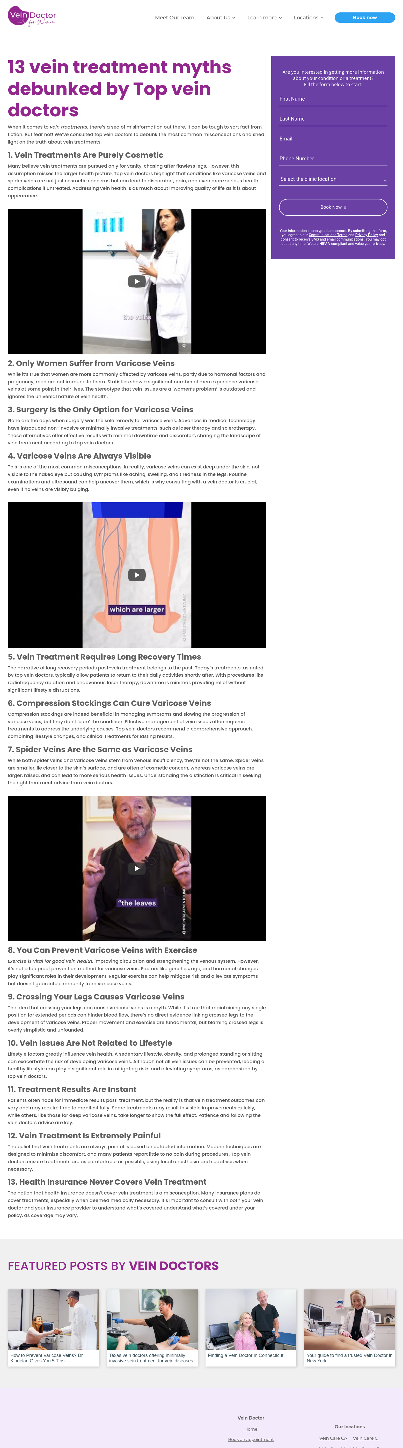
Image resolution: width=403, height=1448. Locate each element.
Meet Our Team (174, 17)
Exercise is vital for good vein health (50, 961)
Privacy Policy (366, 235)
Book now (365, 17)
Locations (306, 17)
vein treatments (68, 127)
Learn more (261, 17)
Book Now (331, 207)
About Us (218, 17)
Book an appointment (251, 1438)
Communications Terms (328, 235)
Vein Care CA (333, 1438)
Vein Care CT (366, 1438)
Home (251, 1427)
